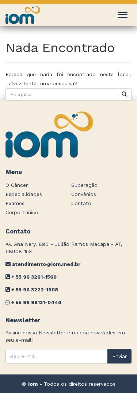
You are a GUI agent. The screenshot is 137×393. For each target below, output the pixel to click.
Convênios (83, 194)
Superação (84, 185)
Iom (33, 384)
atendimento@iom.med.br (42, 264)
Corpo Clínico (21, 212)
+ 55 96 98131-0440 (33, 302)
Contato (81, 203)
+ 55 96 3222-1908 (31, 289)
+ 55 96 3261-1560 (31, 277)
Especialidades (23, 194)
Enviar (119, 356)
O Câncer (16, 185)
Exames (14, 203)
